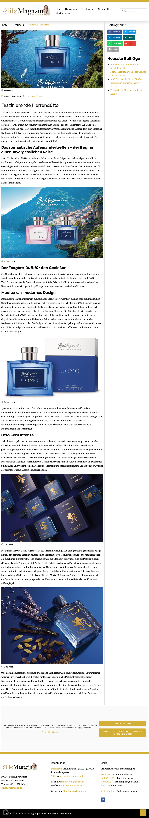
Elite (5, 24)
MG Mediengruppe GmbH (72, 776)
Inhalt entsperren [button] (122, 723)
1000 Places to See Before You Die (126, 79)
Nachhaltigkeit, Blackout (124, 781)
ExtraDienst (106, 774)
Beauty (17, 24)
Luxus (12, 96)
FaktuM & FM (107, 778)
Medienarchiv (107, 791)
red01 (41, 96)
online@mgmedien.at (73, 781)
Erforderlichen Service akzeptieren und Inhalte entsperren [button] (122, 732)
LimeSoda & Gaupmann (75, 791)
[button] (71, 9)
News (18, 96)
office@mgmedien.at (11, 788)
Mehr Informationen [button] (50, 732)
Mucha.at (105, 785)
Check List (106, 781)
